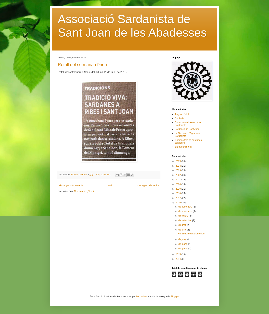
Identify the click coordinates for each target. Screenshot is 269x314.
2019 (178, 188)
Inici (110, 185)
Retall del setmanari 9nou (82, 64)
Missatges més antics (147, 185)
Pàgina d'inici (182, 114)
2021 (178, 179)
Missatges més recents (71, 185)
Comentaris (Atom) (84, 191)
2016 (178, 202)
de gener (183, 248)
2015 (178, 254)
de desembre (185, 206)
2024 (178, 165)
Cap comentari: (103, 174)
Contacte (179, 118)
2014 (178, 259)
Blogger (175, 296)
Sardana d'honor (183, 146)
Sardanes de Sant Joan (187, 129)
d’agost (182, 225)
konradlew (141, 296)
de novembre (185, 211)
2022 (178, 175)
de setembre (185, 220)
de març (183, 244)
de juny (182, 239)
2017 (178, 198)
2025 (178, 161)
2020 (178, 184)
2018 (178, 193)
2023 (178, 170)
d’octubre (183, 215)
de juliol (182, 229)
